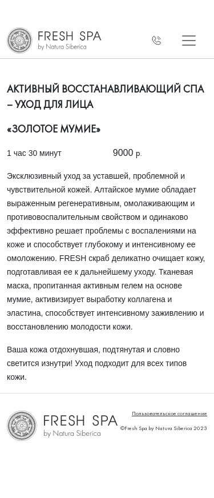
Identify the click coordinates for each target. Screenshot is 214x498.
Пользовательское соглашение (169, 413)
